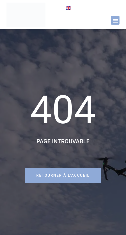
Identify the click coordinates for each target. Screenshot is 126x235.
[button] (115, 20)
